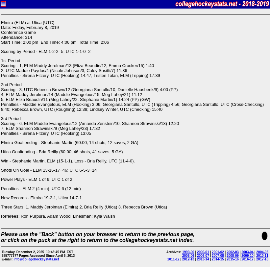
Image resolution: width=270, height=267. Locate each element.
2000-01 (203, 252)
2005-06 (188, 255)
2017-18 (262, 259)
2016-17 (247, 259)
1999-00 (188, 252)
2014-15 (218, 259)
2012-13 (188, 259)
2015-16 (233, 259)
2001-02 (218, 252)
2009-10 (247, 255)
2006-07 (203, 255)
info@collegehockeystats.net (36, 259)
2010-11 (262, 255)
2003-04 (247, 252)
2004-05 (262, 252)
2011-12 (173, 259)
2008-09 (233, 255)
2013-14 (203, 259)
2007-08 (218, 255)
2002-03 (233, 252)
